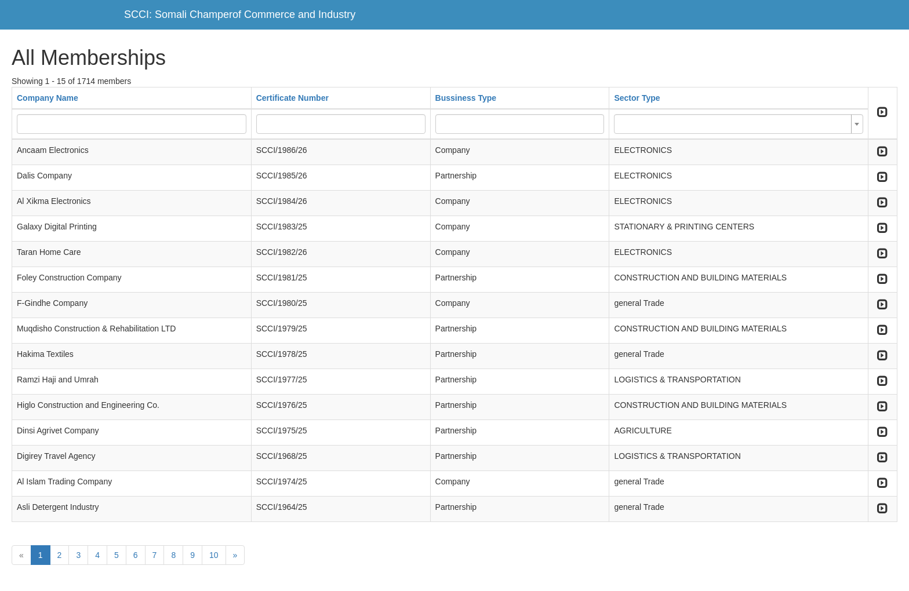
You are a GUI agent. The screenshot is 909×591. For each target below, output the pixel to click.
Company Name (47, 98)
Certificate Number (292, 98)
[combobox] (738, 124)
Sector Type (637, 98)
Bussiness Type (466, 98)
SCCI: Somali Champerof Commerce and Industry (239, 14)
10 (214, 555)
